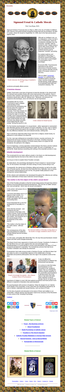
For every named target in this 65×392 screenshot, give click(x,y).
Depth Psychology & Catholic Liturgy (34, 329)
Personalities (15, 381)
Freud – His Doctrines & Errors (34, 324)
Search (39, 381)
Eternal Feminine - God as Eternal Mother (33, 338)
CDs (35, 381)
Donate (51, 381)
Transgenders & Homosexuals (33, 341)
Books (31, 381)
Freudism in (33, 332)
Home (26, 381)
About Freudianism (34, 327)
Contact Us (45, 381)
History (21, 381)
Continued (9, 297)
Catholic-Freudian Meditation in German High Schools (33, 335)
